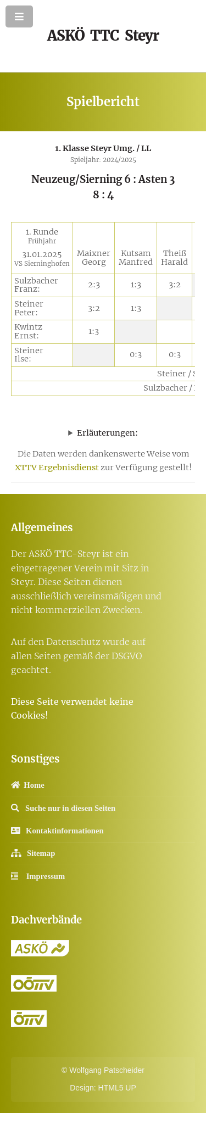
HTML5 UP (117, 1087)
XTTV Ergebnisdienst (57, 467)
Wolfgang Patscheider (106, 1070)
